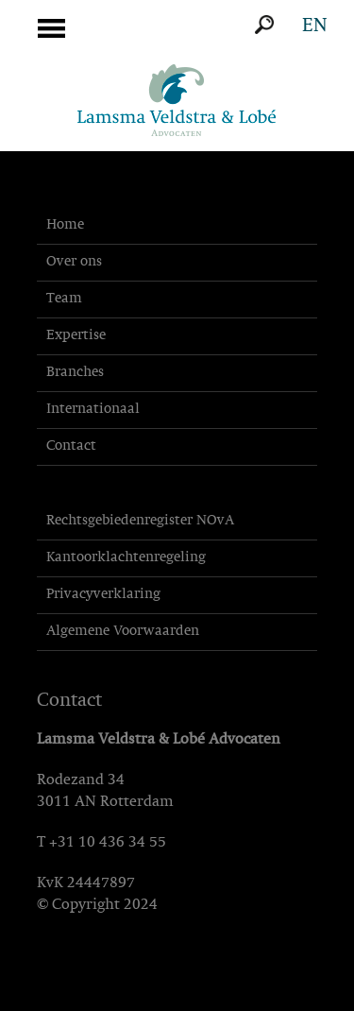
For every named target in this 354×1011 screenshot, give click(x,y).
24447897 (101, 883)
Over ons (74, 262)
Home (65, 225)
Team (64, 299)
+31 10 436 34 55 (107, 842)
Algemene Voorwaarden (122, 632)
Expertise (76, 336)
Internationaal (93, 410)
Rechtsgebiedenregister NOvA (140, 521)
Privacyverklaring (103, 595)
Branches (75, 373)
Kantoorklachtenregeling (126, 558)
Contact (71, 446)
